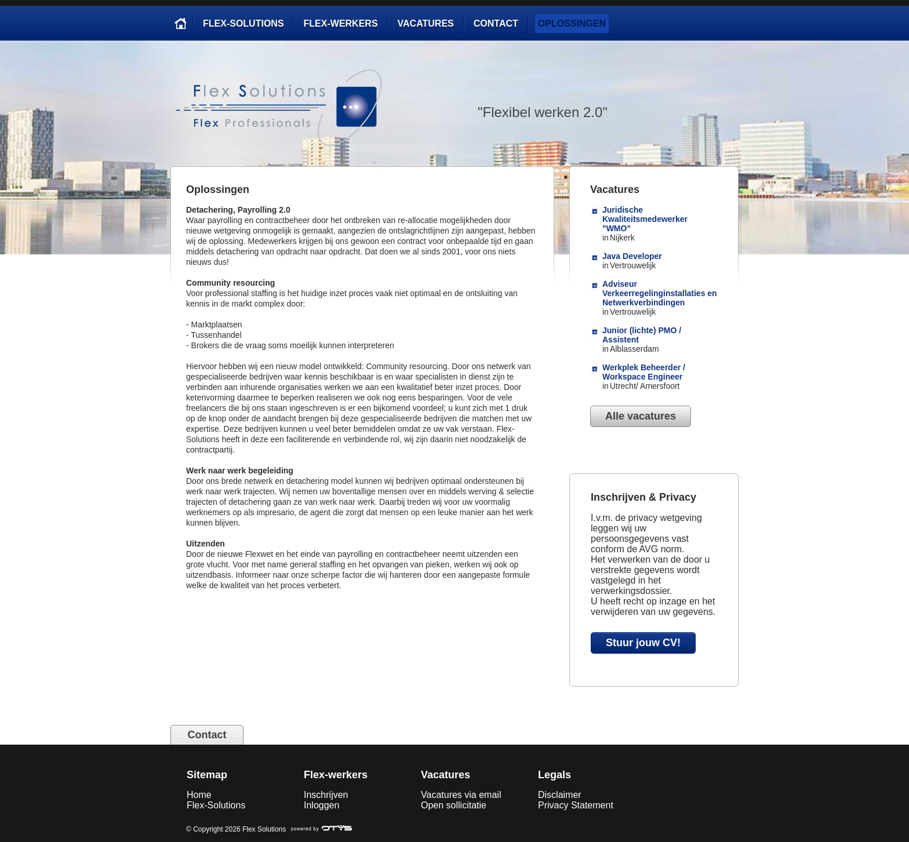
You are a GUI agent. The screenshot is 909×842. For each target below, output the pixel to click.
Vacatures (426, 23)
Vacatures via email (461, 795)
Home (199, 795)
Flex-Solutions (243, 23)
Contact (496, 23)
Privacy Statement (575, 805)
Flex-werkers (341, 23)
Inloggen (321, 805)
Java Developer (632, 256)
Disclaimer (559, 795)
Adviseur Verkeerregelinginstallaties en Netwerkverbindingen (659, 293)
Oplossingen (572, 23)
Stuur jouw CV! (643, 642)
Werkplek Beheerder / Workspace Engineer (643, 372)
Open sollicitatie (453, 805)
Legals (554, 775)
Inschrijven (326, 795)
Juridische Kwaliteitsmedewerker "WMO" (645, 219)
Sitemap (207, 775)
